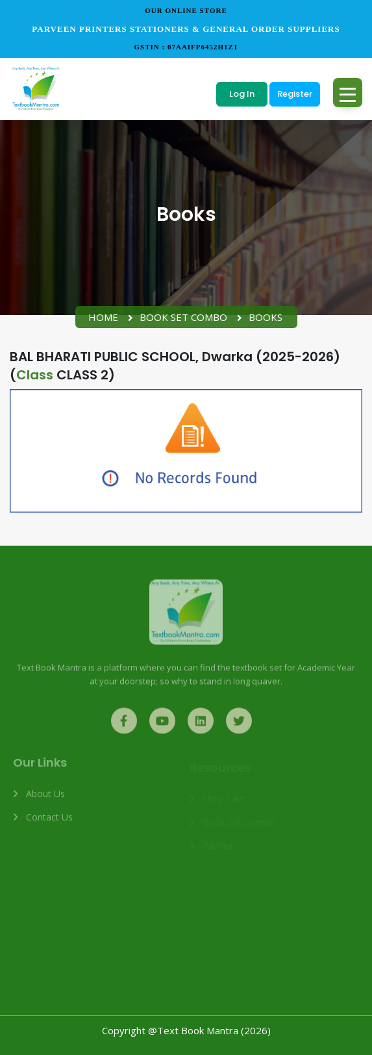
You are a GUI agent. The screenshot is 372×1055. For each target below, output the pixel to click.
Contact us (49, 822)
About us (45, 799)
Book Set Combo (183, 317)
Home (103, 317)
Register (294, 94)
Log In (241, 94)
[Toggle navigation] (347, 92)
